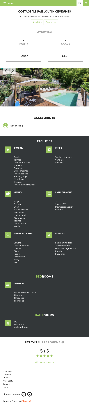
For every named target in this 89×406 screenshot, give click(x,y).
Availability (8, 380)
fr (86, 3)
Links (5, 387)
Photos (6, 377)
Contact (6, 384)
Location (7, 374)
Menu (10, 3)
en (79, 3)
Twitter (29, 394)
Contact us (51, 22)
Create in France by (17, 401)
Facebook (23, 394)
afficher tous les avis (44, 362)
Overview (7, 371)
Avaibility (37, 22)
